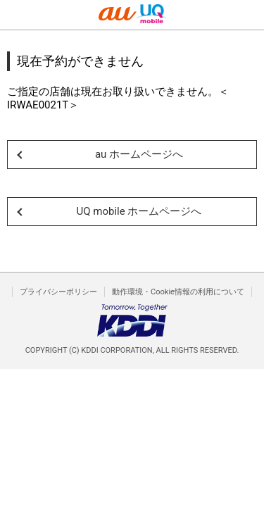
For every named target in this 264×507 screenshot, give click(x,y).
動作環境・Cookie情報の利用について (178, 291)
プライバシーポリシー (58, 291)
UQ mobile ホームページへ (139, 211)
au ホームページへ (139, 154)
